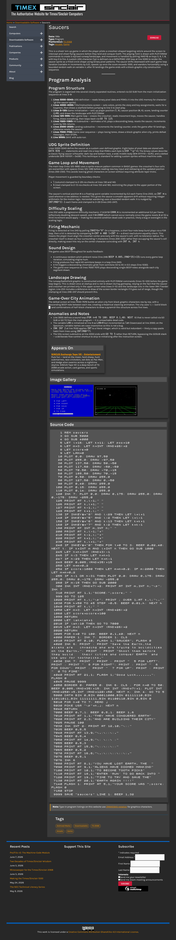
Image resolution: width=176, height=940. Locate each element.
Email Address (126, 857)
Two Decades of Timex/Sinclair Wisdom (30, 861)
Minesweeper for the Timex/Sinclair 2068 (31, 869)
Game (66, 44)
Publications (27, 46)
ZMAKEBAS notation (116, 806)
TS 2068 (67, 41)
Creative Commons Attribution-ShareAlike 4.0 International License (103, 932)
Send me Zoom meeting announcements (141, 879)
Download (154, 37)
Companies (27, 52)
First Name (124, 863)
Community (27, 65)
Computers (27, 33)
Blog (11, 78)
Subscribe (125, 883)
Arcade (58, 44)
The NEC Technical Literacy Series (27, 887)
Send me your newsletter (133, 877)
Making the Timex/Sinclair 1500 (26, 878)
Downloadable (81, 826)
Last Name (124, 870)
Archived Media (63, 826)
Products (27, 59)
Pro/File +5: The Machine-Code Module (30, 852)
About (27, 72)
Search (12, 27)
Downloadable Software (27, 40)
